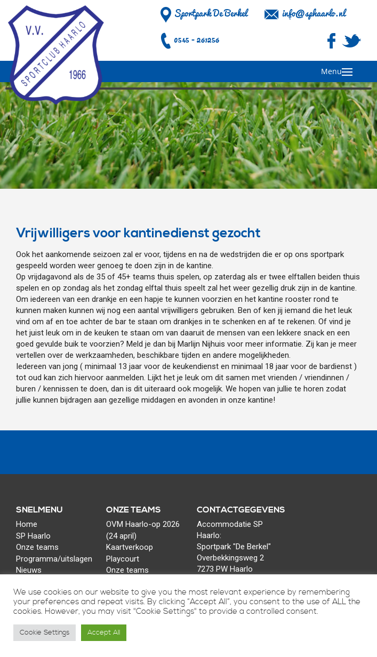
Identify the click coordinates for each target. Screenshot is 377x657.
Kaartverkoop (129, 547)
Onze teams (37, 547)
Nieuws (29, 570)
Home (26, 524)
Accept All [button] (103, 632)
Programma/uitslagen (54, 559)
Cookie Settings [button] (44, 632)
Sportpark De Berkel (202, 13)
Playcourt (122, 559)
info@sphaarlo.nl (313, 13)
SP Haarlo (33, 536)
